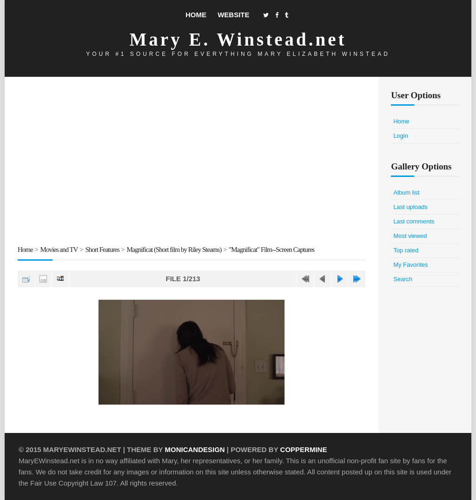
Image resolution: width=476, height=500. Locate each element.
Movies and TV (59, 249)
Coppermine (303, 449)
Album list (406, 192)
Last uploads (410, 206)
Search (402, 279)
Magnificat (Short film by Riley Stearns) (173, 249)
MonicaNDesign (195, 449)
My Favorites (410, 264)
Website (233, 15)
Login (400, 135)
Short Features (102, 249)
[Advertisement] (191, 162)
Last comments (413, 221)
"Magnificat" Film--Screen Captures (271, 249)
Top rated (405, 250)
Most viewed (410, 235)
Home (195, 15)
